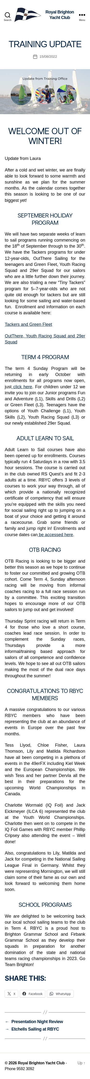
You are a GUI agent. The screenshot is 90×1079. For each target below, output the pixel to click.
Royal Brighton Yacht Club (41, 1063)
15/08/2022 (48, 56)
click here (22, 386)
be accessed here (55, 534)
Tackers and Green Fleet (28, 324)
